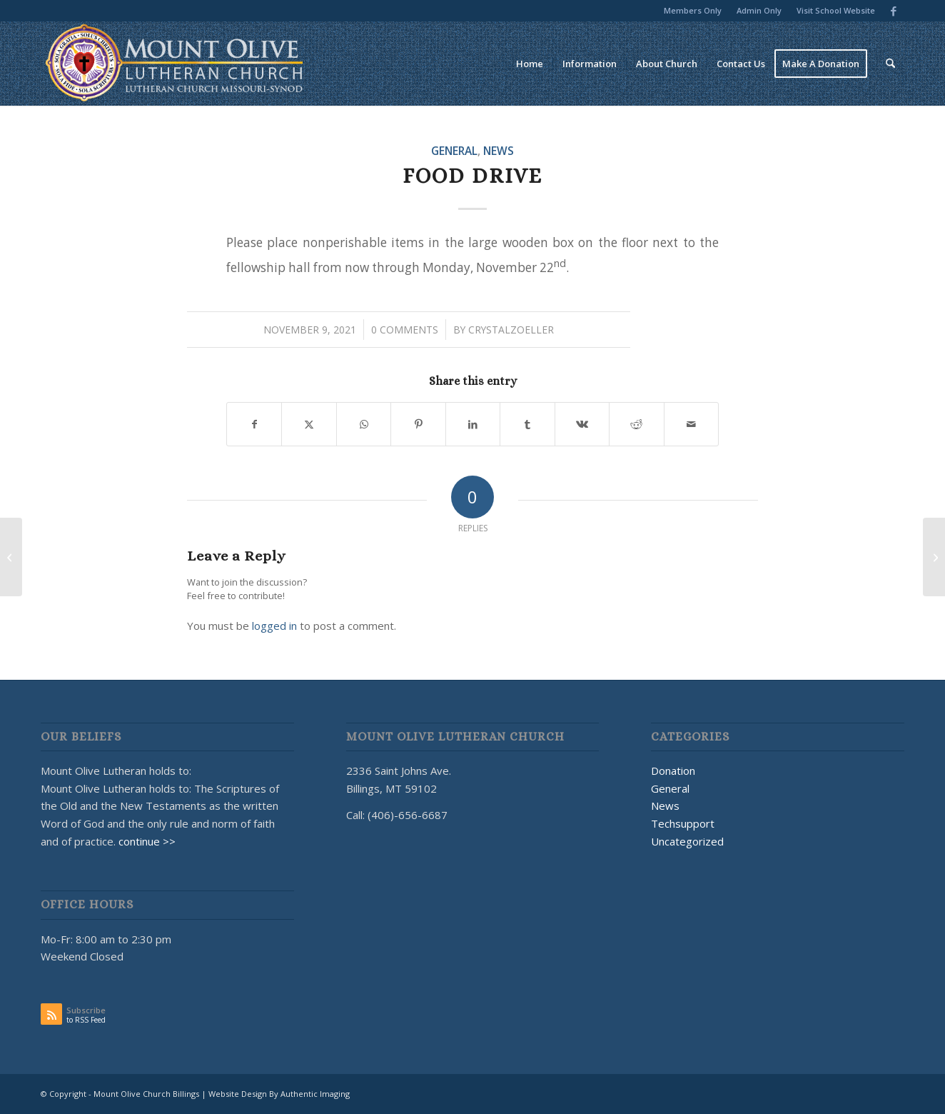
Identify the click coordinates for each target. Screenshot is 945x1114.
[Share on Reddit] (636, 424)
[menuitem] (693, 10)
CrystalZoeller (511, 329)
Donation (673, 770)
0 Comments (404, 329)
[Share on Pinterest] (418, 424)
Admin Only (759, 10)
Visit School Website (836, 10)
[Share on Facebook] (254, 424)
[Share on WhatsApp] (363, 424)
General (454, 151)
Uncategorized (687, 841)
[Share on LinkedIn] (473, 424)
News (498, 151)
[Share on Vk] (582, 424)
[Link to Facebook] (893, 10)
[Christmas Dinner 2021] (934, 557)
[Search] (890, 63)
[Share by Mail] (691, 424)
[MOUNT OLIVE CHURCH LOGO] (174, 63)
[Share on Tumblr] (527, 424)
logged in (274, 625)
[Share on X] (308, 424)
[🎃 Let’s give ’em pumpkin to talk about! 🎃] (11, 557)
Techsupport (682, 823)
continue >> (147, 841)
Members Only (693, 10)
